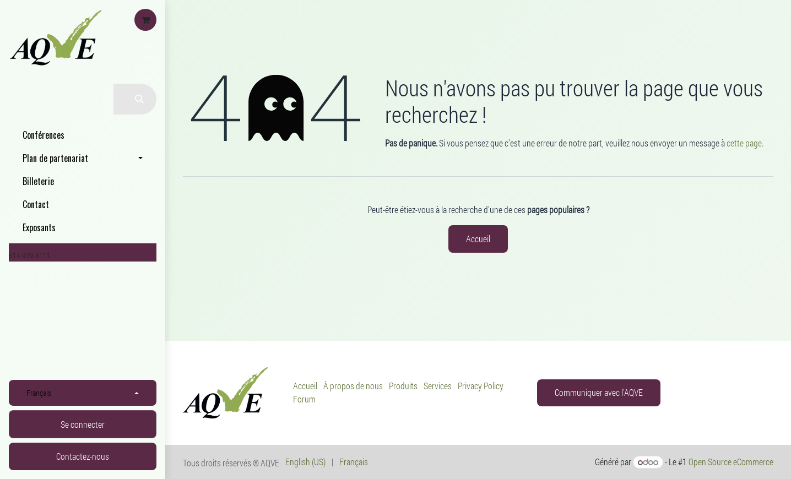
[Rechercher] (134, 99)
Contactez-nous (82, 456)
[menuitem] (82, 134)
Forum (304, 399)
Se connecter (83, 424)
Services (438, 385)
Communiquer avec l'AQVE (599, 392)
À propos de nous (353, 385)
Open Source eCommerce (731, 461)
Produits (403, 385)
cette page (744, 143)
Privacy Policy (480, 385)
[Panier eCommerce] (145, 20)
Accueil (478, 238)
